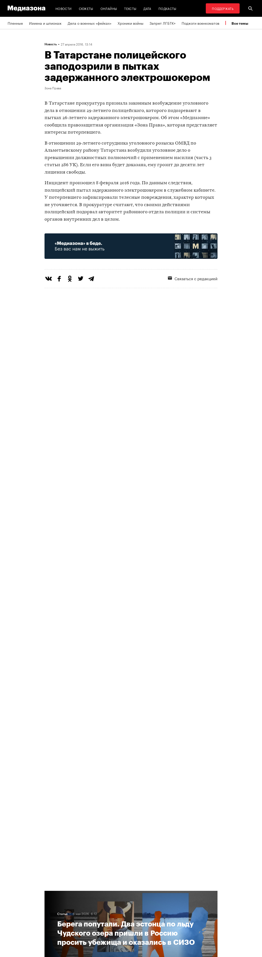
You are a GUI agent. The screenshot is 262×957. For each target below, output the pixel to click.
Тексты (130, 8)
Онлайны (108, 8)
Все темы (239, 23)
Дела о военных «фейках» (89, 23)
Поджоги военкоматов (200, 23)
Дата (147, 8)
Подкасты (167, 8)
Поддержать (223, 8)
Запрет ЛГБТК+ (163, 23)
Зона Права (53, 88)
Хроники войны (130, 23)
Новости (63, 8)
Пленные (15, 23)
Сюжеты (86, 8)
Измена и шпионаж (45, 23)
